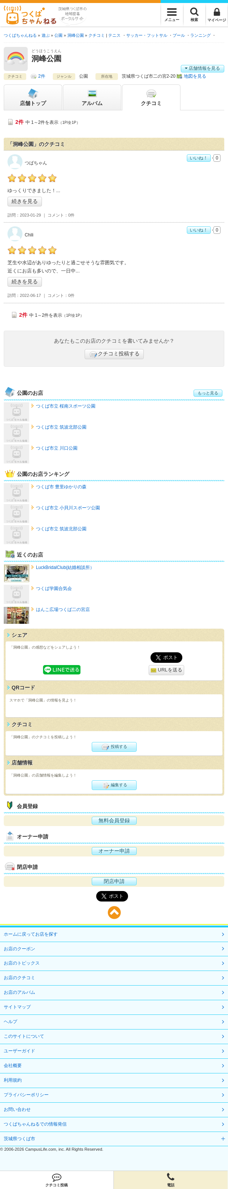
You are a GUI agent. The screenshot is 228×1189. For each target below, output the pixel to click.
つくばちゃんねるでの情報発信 (35, 1124)
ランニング (200, 35)
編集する (114, 785)
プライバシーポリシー (26, 1094)
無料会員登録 (114, 820)
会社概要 (13, 1065)
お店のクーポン (19, 948)
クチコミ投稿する (114, 354)
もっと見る (208, 393)
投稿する (114, 746)
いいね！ (199, 158)
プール (179, 35)
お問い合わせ (17, 1109)
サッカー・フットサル (146, 35)
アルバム (92, 96)
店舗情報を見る (202, 68)
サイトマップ (17, 1007)
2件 (41, 76)
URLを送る (166, 670)
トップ (33, 96)
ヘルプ (10, 1021)
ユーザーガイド (19, 1051)
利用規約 (13, 1080)
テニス (114, 35)
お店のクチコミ (19, 977)
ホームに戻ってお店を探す (31, 934)
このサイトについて (24, 1036)
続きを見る (25, 201)
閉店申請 (114, 881)
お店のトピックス (22, 963)
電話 (171, 1180)
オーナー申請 (114, 851)
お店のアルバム (19, 992)
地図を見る (195, 76)
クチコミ (151, 96)
